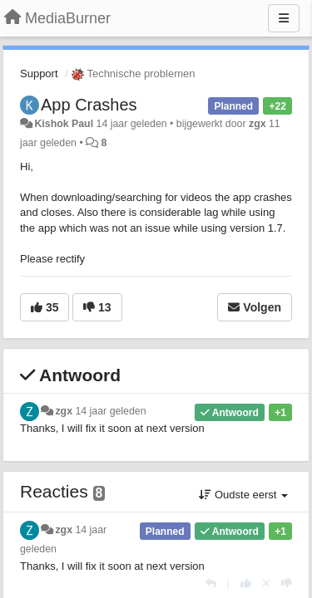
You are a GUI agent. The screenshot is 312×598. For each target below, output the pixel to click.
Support (39, 73)
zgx (257, 124)
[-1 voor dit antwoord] (286, 583)
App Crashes (89, 105)
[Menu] (284, 18)
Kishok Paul (63, 124)
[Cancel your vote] (266, 583)
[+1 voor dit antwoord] (245, 583)
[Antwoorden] (211, 583)
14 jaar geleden (110, 411)
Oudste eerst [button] (243, 494)
